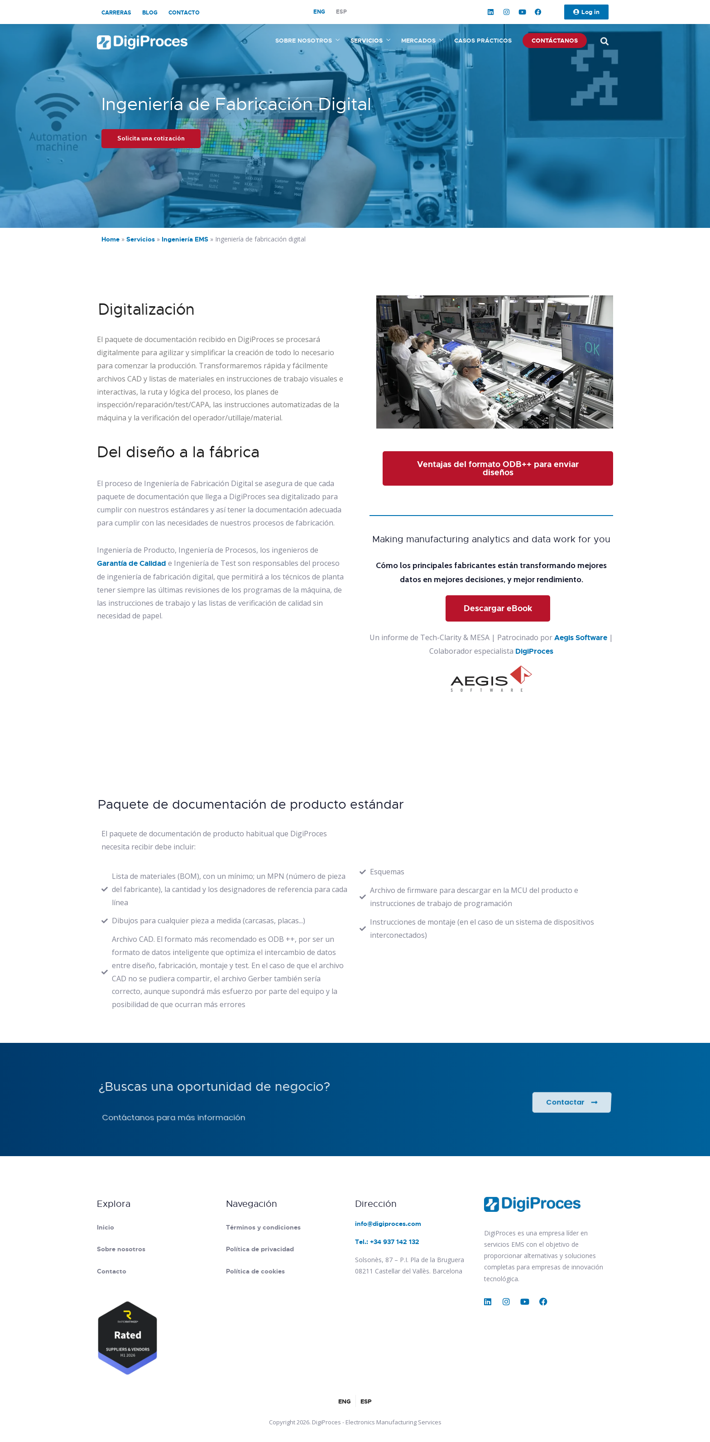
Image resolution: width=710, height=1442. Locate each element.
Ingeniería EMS (185, 239)
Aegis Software (580, 637)
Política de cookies (255, 1271)
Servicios (366, 40)
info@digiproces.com (388, 1224)
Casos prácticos (483, 40)
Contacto (184, 12)
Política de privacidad (260, 1249)
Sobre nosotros (303, 40)
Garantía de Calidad (131, 563)
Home (110, 239)
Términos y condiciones (263, 1227)
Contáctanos (555, 40)
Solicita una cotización (151, 138)
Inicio (105, 1227)
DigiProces (534, 651)
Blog (150, 12)
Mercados (418, 40)
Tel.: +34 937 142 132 (387, 1242)
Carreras (116, 12)
